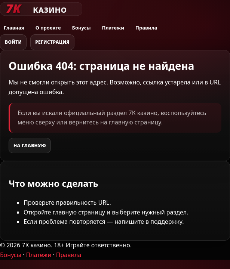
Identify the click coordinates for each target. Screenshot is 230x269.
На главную (29, 145)
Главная (14, 27)
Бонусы (81, 27)
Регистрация (52, 42)
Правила (146, 27)
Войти (13, 42)
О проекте (48, 27)
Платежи (113, 27)
